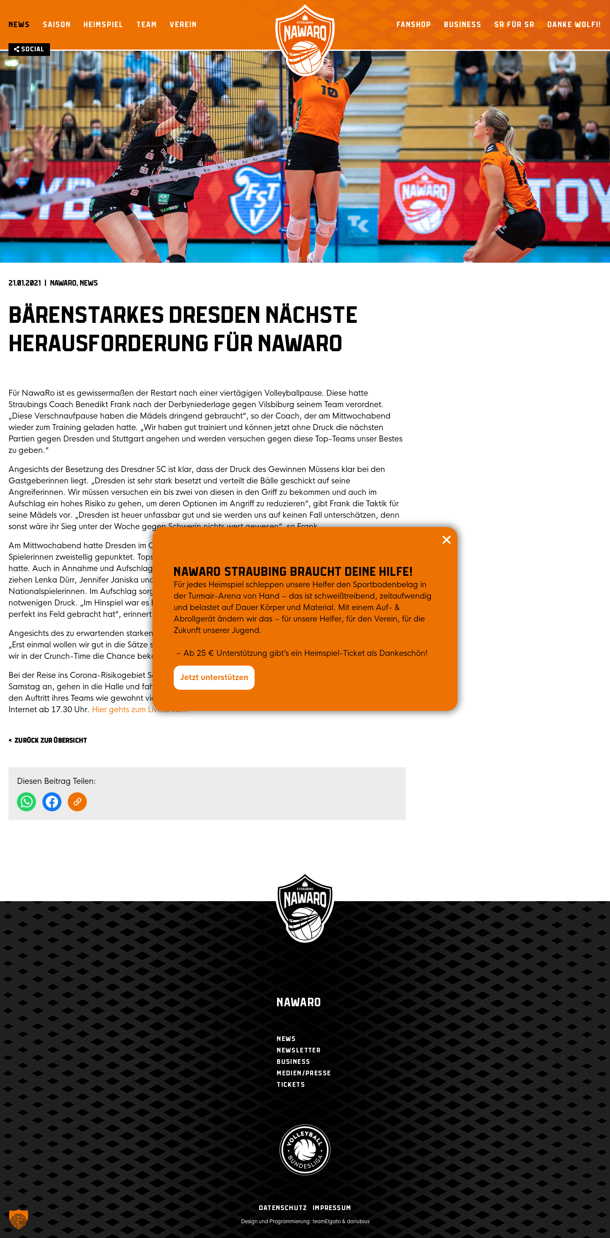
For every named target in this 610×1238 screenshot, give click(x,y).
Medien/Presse (304, 1073)
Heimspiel (103, 24)
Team (146, 24)
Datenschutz (283, 1208)
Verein (183, 24)
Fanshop (413, 24)
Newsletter (299, 1050)
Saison (57, 24)
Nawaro (299, 1003)
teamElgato (327, 1221)
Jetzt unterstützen (214, 677)
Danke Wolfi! (574, 24)
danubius (358, 1221)
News (19, 24)
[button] (18, 1219)
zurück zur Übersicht (50, 741)
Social (29, 49)
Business (463, 24)
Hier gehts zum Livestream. (140, 709)
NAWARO (63, 283)
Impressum (332, 1208)
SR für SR (514, 24)
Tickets (291, 1085)
